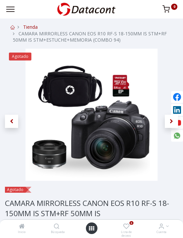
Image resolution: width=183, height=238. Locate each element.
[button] (11, 121)
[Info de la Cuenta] (161, 226)
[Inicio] (22, 226)
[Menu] (10, 9)
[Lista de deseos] (126, 226)
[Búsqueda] (57, 226)
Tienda (30, 27)
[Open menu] (91, 228)
